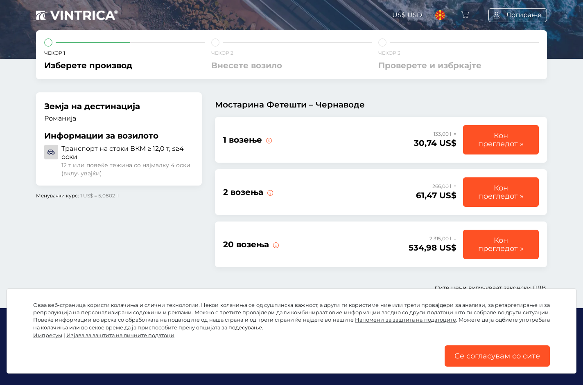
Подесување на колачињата (396, 363)
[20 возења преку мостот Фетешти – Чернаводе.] (275, 244)
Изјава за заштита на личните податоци (276, 363)
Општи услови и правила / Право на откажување (119, 363)
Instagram (103, 345)
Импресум (467, 363)
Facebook (56, 345)
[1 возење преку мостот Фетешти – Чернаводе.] (268, 139)
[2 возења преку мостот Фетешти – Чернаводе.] (269, 192)
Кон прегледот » (501, 139)
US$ (407, 15)
